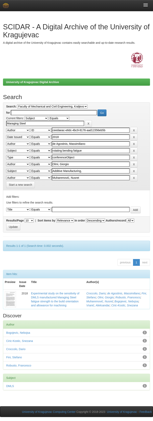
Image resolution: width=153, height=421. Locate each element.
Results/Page (15, 220)
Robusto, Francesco (127, 297)
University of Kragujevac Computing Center (49, 411)
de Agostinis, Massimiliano (123, 293)
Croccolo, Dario (95, 293)
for (8, 112)
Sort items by (46, 220)
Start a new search (20, 184)
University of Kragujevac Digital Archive (32, 82)
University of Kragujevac (122, 411)
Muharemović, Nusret (99, 301)
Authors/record (116, 220)
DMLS (10, 386)
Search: (11, 106)
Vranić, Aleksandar (98, 305)
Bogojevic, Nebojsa (126, 301)
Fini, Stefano (14, 357)
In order (80, 220)
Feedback (146, 411)
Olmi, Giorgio (105, 297)
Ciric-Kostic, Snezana (124, 305)
